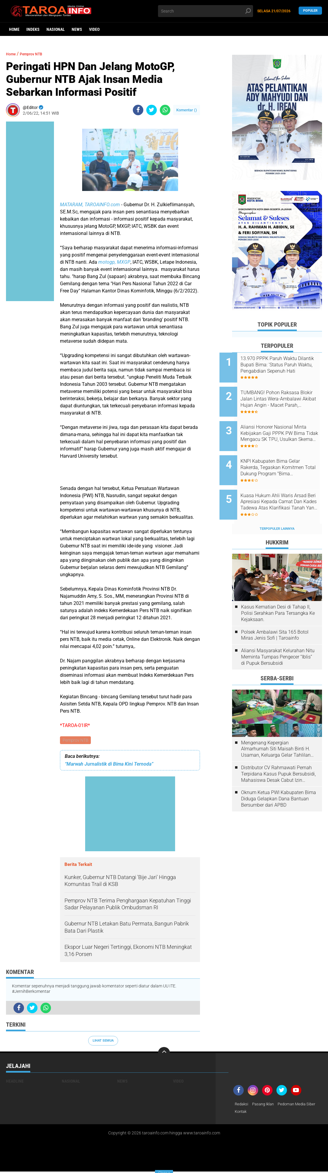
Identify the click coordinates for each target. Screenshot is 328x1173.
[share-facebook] (138, 110)
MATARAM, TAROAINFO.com (90, 204)
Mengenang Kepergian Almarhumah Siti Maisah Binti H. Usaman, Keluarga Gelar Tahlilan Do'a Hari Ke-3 (276, 729)
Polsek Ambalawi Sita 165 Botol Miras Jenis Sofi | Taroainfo (275, 615)
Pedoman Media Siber (255, 1112)
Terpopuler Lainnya (277, 509)
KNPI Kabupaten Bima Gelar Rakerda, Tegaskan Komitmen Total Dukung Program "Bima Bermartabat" (284, 455)
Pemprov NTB (76, 740)
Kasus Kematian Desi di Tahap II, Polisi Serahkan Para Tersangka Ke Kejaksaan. (278, 593)
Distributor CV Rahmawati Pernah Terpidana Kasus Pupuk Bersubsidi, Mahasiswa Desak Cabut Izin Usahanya (278, 754)
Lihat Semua (103, 1041)
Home (14, 29)
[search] (205, 11)
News (77, 29)
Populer (310, 11)
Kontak (286, 1112)
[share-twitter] (151, 110)
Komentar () (186, 110)
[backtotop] (164, 1054)
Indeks (33, 29)
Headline (15, 1082)
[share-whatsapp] (165, 110)
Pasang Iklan (265, 1105)
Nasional (55, 29)
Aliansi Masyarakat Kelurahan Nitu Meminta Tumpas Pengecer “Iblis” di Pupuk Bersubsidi (278, 637)
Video (94, 29)
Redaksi (242, 1105)
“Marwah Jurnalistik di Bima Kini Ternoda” (109, 764)
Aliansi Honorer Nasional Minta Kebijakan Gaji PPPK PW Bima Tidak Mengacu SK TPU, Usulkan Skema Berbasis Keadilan (285, 425)
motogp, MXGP (114, 262)
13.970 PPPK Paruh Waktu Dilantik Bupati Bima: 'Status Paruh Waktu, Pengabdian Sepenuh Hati (283, 365)
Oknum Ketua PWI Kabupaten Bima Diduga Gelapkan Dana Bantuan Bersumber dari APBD (278, 779)
